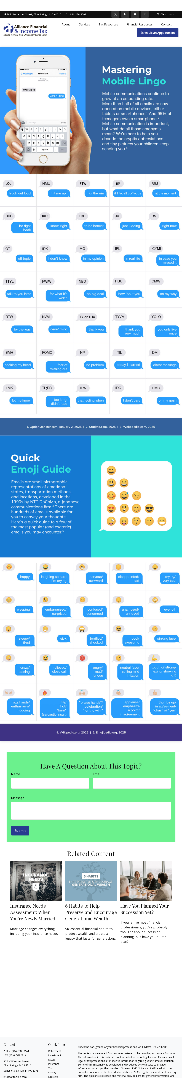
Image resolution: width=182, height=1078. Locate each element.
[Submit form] (20, 820)
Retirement (54, 1040)
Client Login (165, 3)
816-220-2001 (76, 3)
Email (97, 763)
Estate (51, 1049)
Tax (50, 1057)
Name (15, 763)
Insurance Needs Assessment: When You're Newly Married (32, 901)
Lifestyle (53, 1066)
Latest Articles (56, 1070)
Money (52, 1061)
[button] (66, 13)
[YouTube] (135, 3)
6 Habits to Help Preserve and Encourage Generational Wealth (91, 901)
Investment (54, 1044)
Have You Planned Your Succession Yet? (144, 898)
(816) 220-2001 (20, 1040)
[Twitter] (115, 3)
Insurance (53, 1053)
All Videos (53, 1074)
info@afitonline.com (15, 1066)
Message (17, 787)
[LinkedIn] (125, 3)
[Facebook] (145, 3)
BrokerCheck (159, 1036)
